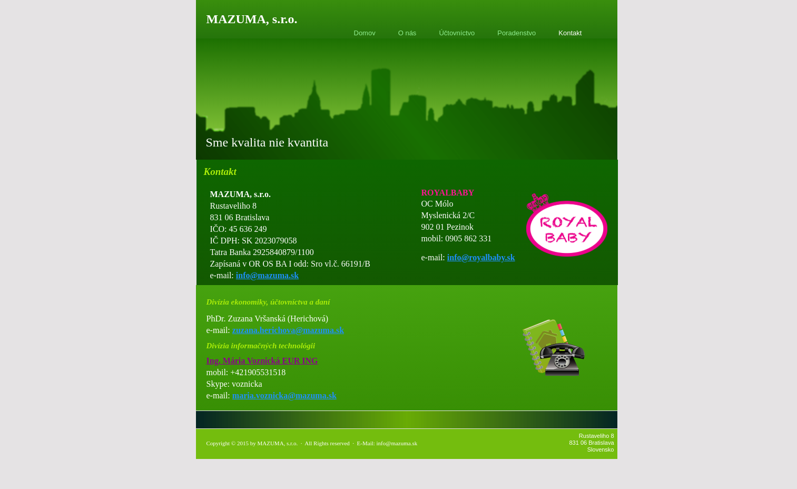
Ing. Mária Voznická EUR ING (262, 360)
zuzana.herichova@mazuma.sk (288, 330)
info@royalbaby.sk (481, 257)
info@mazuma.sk (267, 275)
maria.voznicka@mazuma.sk (284, 395)
